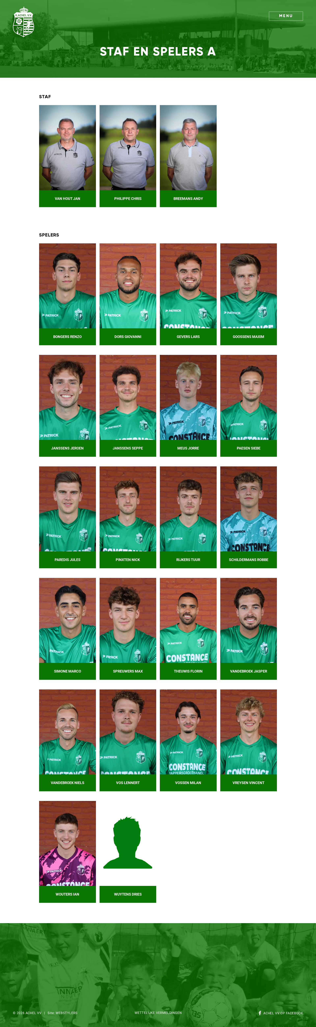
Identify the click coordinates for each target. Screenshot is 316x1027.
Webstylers (67, 1013)
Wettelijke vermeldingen (158, 1013)
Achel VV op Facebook (283, 1013)
